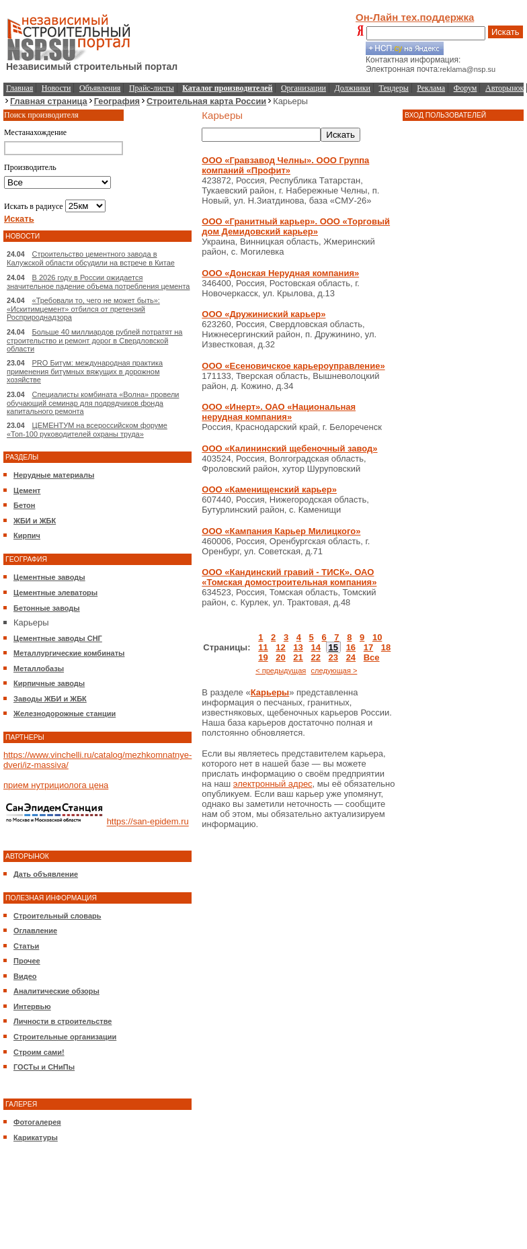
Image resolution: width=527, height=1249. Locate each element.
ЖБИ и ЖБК (34, 521)
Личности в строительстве (62, 1021)
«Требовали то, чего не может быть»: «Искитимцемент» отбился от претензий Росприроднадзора (83, 308)
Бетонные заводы (46, 608)
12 (280, 647)
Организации (303, 88)
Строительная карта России (206, 101)
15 (333, 647)
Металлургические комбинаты (68, 653)
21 (297, 657)
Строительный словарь (57, 916)
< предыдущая (280, 670)
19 (263, 657)
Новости (56, 88)
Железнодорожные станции (64, 713)
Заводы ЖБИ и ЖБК (50, 699)
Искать (505, 32)
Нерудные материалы (53, 475)
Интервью (32, 1006)
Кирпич (26, 535)
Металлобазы (38, 668)
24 (351, 657)
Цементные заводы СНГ (57, 638)
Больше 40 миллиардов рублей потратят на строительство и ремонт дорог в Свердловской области (94, 340)
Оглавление (35, 931)
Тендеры (394, 88)
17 (368, 647)
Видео (25, 976)
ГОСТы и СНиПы (44, 1067)
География (117, 101)
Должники (352, 88)
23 (333, 657)
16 (351, 647)
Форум (465, 88)
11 (263, 647)
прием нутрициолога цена (55, 785)
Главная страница (48, 101)
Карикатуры (35, 1137)
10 (377, 637)
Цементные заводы (49, 577)
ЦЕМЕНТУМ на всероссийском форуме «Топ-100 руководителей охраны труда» (87, 429)
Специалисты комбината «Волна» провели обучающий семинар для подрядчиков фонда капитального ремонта (93, 402)
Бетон (24, 505)
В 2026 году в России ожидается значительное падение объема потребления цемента (98, 281)
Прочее (26, 961)
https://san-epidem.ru (148, 822)
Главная (19, 88)
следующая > (334, 670)
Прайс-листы (151, 88)
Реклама (431, 88)
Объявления (99, 88)
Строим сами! (39, 1052)
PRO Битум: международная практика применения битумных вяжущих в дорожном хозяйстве (85, 371)
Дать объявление (45, 874)
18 (386, 647)
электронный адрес (273, 784)
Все (372, 657)
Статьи (26, 946)
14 (315, 647)
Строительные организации (64, 1037)
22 (315, 657)
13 (297, 647)
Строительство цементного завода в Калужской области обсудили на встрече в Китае (91, 258)
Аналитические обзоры (56, 991)
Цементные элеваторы (55, 593)
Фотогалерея (37, 1122)
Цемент (26, 490)
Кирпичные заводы (49, 683)
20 (280, 657)
